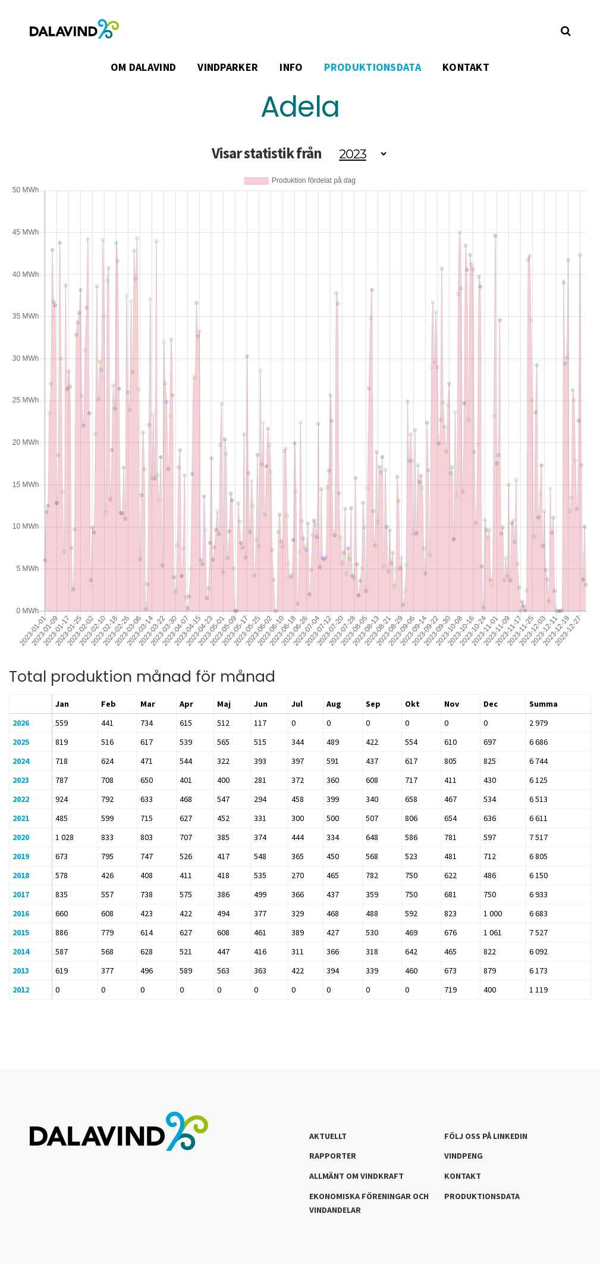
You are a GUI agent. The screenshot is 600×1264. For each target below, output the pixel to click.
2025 (20, 741)
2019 (20, 856)
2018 (20, 875)
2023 (20, 780)
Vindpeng (463, 1155)
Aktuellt (328, 1136)
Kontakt (462, 1176)
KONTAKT (465, 67)
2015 (20, 932)
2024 (20, 761)
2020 (20, 837)
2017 (20, 894)
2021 (20, 818)
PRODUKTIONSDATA (372, 67)
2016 (20, 913)
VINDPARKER (227, 67)
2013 (20, 970)
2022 (20, 799)
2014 (20, 951)
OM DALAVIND (143, 67)
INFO (291, 67)
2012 (20, 989)
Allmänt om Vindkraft (356, 1176)
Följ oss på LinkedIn (485, 1136)
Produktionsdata (482, 1196)
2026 (20, 722)
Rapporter (332, 1155)
